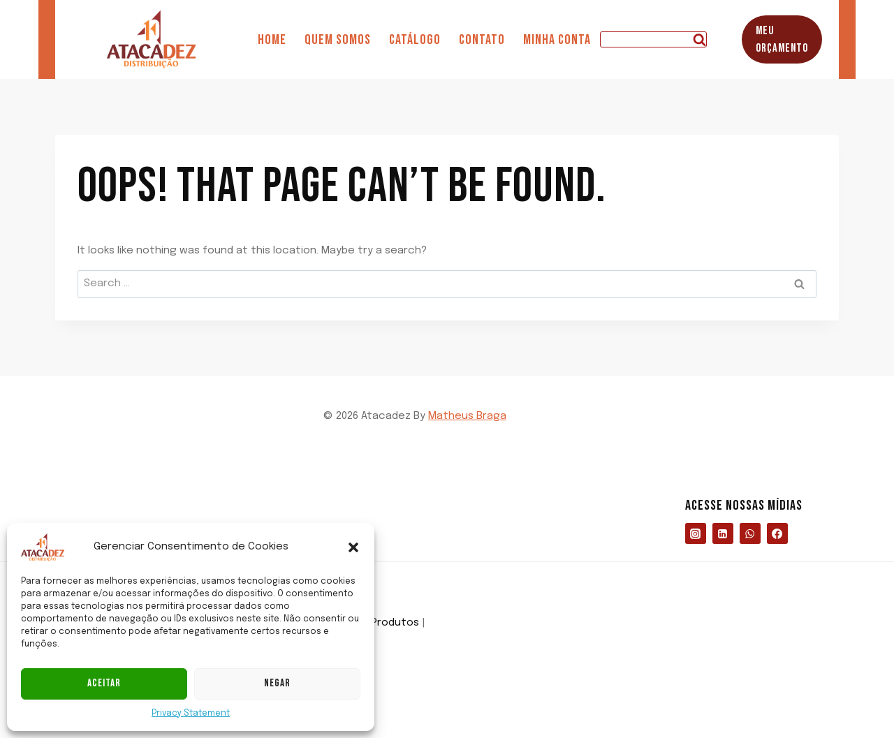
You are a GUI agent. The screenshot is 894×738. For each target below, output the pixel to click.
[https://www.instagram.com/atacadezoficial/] (695, 533)
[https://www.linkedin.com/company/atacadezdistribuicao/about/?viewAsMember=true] (722, 533)
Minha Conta (557, 39)
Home (272, 39)
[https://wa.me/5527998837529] (750, 533)
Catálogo (415, 39)
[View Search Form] (653, 39)
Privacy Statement (191, 713)
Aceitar (104, 683)
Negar (277, 683)
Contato (482, 39)
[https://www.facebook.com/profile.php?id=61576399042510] (777, 533)
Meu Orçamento (782, 39)
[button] (353, 547)
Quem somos (338, 39)
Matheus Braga (467, 416)
